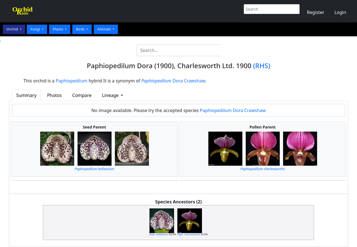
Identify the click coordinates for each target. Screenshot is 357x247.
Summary (26, 95)
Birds (81, 29)
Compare (81, 95)
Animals (104, 29)
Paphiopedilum (72, 81)
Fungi (35, 29)
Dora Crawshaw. (174, 81)
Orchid (12, 29)
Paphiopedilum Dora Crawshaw (233, 110)
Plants (58, 29)
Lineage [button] (111, 95)
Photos (54, 95)
